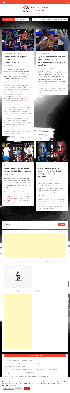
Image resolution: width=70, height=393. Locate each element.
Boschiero (28, 87)
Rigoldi (24, 122)
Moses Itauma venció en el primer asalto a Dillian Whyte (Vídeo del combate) (26, 376)
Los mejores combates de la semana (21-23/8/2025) (19, 373)
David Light (13, 98)
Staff (5, 65)
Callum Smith (18, 92)
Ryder (29, 122)
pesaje (11, 196)
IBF (53, 204)
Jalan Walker (58, 204)
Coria (11, 96)
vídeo (13, 202)
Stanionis (19, 129)
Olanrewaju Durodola (16, 118)
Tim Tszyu (25, 131)
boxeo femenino (24, 89)
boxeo (17, 89)
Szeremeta (17, 131)
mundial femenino (44, 90)
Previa (39, 165)
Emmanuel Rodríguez (19, 100)
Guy (40, 204)
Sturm (25, 129)
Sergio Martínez (23, 127)
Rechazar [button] (18, 389)
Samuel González (10, 124)
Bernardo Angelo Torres (17, 87)
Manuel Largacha (15, 113)
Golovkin (17, 105)
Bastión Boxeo (39, 7)
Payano (26, 118)
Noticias (19, 54)
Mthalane (21, 116)
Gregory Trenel (26, 105)
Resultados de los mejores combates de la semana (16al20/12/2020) (15, 59)
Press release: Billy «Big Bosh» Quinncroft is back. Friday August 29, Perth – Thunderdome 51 (31, 369)
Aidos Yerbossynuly (9, 85)
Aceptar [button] (27, 389)
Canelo (26, 92)
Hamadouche (11, 107)
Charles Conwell (19, 94)
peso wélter (16, 120)
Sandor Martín (20, 124)
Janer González (17, 109)
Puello (23, 120)
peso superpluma (20, 198)
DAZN (20, 98)
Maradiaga (24, 113)
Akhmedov (20, 85)
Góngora (25, 192)
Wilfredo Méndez (15, 133)
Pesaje (6, 165)
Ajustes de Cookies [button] (8, 389)
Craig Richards (19, 96)
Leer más (16, 81)
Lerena (12, 111)
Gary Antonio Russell (22, 103)
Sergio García (13, 127)
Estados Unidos (53, 202)
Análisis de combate (9, 54)
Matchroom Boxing (22, 194)
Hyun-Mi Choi (12, 194)
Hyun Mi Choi (21, 107)
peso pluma (26, 196)
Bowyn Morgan (9, 89)
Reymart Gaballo (16, 122)
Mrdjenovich (13, 116)
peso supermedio (58, 206)
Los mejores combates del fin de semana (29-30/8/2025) (20, 360)
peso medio (18, 196)
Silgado (13, 129)
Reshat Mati (12, 200)
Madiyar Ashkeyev (20, 111)
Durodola (25, 98)
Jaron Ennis (26, 109)
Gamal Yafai (11, 103)
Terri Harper (59, 90)
